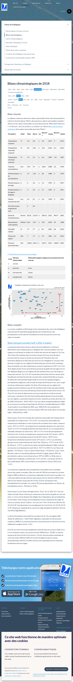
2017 (14, 96)
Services (48, 3)
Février (16, 99)
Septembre (47, 99)
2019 (23, 96)
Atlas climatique (11, 46)
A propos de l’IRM (19, 7)
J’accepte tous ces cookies (56, 669)
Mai (28, 99)
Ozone (40, 622)
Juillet (36, 99)
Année (10, 108)
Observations (5, 614)
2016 (9, 96)
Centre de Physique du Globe (45, 614)
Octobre (54, 99)
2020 (27, 96)
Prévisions (4, 611)
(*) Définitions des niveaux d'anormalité (22, 254)
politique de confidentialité (13, 676)
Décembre (11, 102)
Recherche (36, 3)
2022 (27, 89)
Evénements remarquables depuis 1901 (20, 58)
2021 (31, 89)
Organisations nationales (60, 617)
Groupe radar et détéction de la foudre (45, 619)
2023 (23, 89)
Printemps (15, 105)
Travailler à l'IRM (63, 628)
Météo (15, 3)
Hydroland (41, 629)
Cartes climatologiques (14, 39)
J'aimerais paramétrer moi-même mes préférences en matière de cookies (50, 675)
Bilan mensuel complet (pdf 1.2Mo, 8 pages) (30, 342)
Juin (32, 99)
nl (61, 11)
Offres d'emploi (61, 631)
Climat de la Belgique (12, 25)
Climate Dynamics (43, 627)
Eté (21, 105)
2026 (9, 89)
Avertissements (6, 616)
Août (40, 99)
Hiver (9, 105)
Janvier (10, 99)
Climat (25, 3)
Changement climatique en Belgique (17, 64)
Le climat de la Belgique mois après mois (20, 54)
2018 (18, 96)
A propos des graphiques (15, 92)
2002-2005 (61, 89)
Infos (58, 3)
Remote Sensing (43, 624)
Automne (26, 105)
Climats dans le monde (12, 70)
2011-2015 (45, 89)
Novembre (61, 99)
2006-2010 (53, 89)
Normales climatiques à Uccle (16, 42)
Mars (20, 99)
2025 (14, 89)
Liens (58, 608)
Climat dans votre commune (16, 50)
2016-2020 (37, 89)
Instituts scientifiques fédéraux (63, 622)
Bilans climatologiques (14, 35)
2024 (18, 89)
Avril (24, 99)
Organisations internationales (61, 613)
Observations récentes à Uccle (17, 31)
